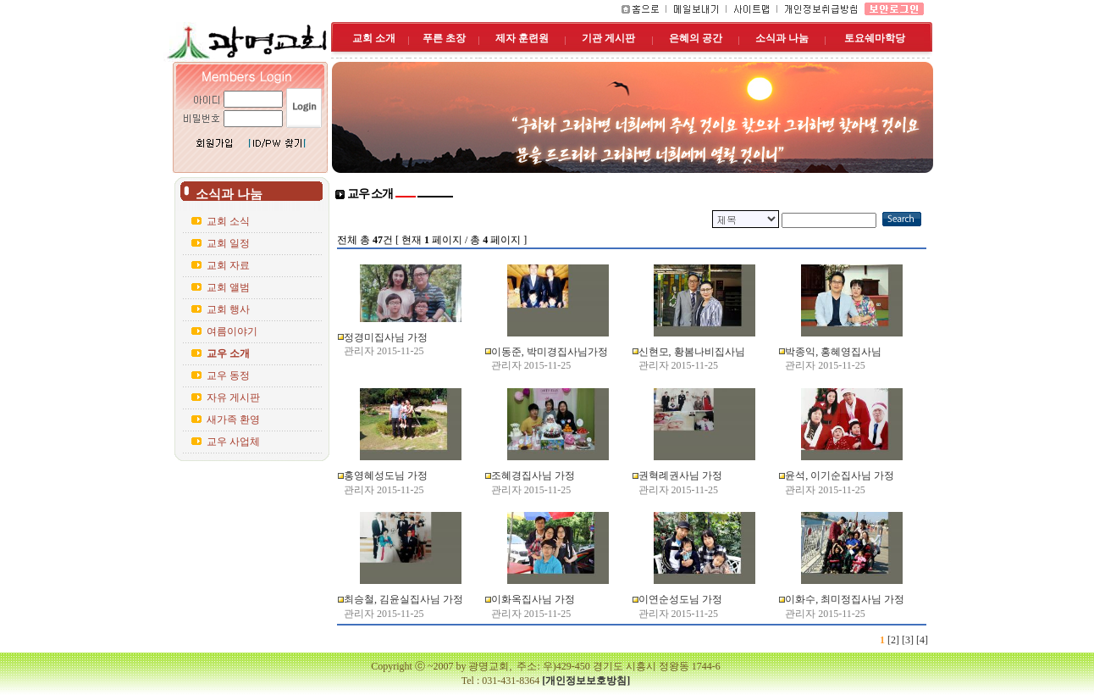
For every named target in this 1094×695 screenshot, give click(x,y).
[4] (922, 640)
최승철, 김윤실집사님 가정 (403, 599)
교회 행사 (228, 309)
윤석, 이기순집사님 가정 (839, 475)
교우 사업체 (233, 442)
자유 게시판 (233, 397)
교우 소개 (228, 353)
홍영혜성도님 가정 (386, 475)
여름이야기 (232, 331)
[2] (893, 640)
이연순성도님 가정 (680, 599)
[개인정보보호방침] (586, 681)
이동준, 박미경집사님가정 (549, 352)
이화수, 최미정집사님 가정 (844, 599)
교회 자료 (228, 265)
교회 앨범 (228, 287)
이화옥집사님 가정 (533, 599)
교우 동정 (228, 375)
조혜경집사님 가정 (533, 475)
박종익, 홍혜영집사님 (833, 352)
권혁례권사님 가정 (680, 475)
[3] (908, 640)
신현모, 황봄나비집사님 (691, 352)
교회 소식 (228, 221)
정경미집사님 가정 (386, 337)
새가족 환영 (233, 419)
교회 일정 (228, 243)
